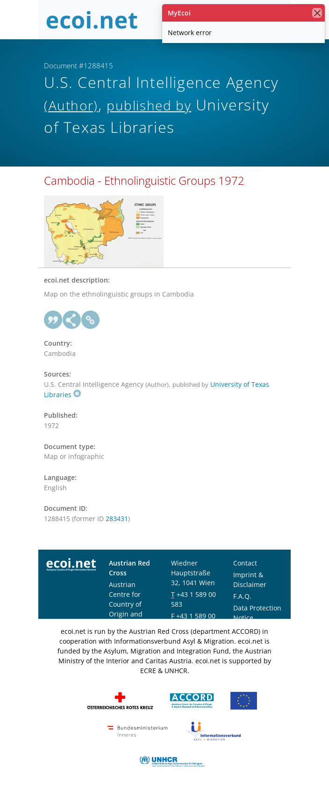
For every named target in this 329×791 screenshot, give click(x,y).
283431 (117, 518)
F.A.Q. (242, 596)
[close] (317, 13)
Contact (245, 563)
